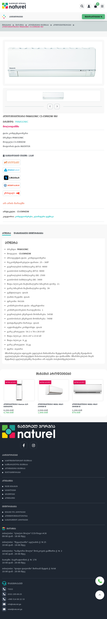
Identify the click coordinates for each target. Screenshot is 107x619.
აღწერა (6, 233)
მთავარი (6, 25)
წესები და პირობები (15, 512)
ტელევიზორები (13, 472)
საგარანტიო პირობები (16, 520)
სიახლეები (10, 490)
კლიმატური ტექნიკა (38, 25)
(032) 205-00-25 (12, 594)
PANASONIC (21, 122)
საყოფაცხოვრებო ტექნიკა (18, 461)
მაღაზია (19, 25)
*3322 (7, 589)
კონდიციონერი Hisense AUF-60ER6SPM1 (15, 405)
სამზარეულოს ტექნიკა (16, 464)
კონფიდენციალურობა (16, 516)
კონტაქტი (10, 498)
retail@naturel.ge (12, 609)
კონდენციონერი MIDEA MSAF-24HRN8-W (51, 405)
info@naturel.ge (11, 604)
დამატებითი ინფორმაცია (28, 233)
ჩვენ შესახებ (11, 486)
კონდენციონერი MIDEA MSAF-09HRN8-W (85, 405)
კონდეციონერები (62, 25)
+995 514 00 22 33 (13, 599)
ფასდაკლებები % (93, 17)
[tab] (8, 232)
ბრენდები (10, 494)
